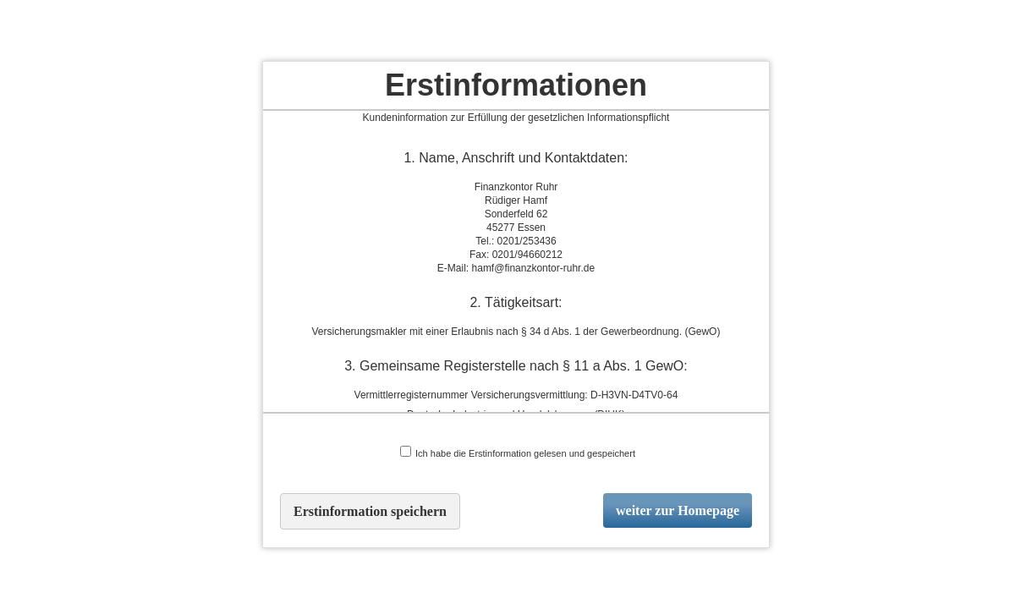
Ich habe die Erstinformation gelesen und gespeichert (517, 452)
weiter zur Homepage (677, 510)
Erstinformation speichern (370, 511)
